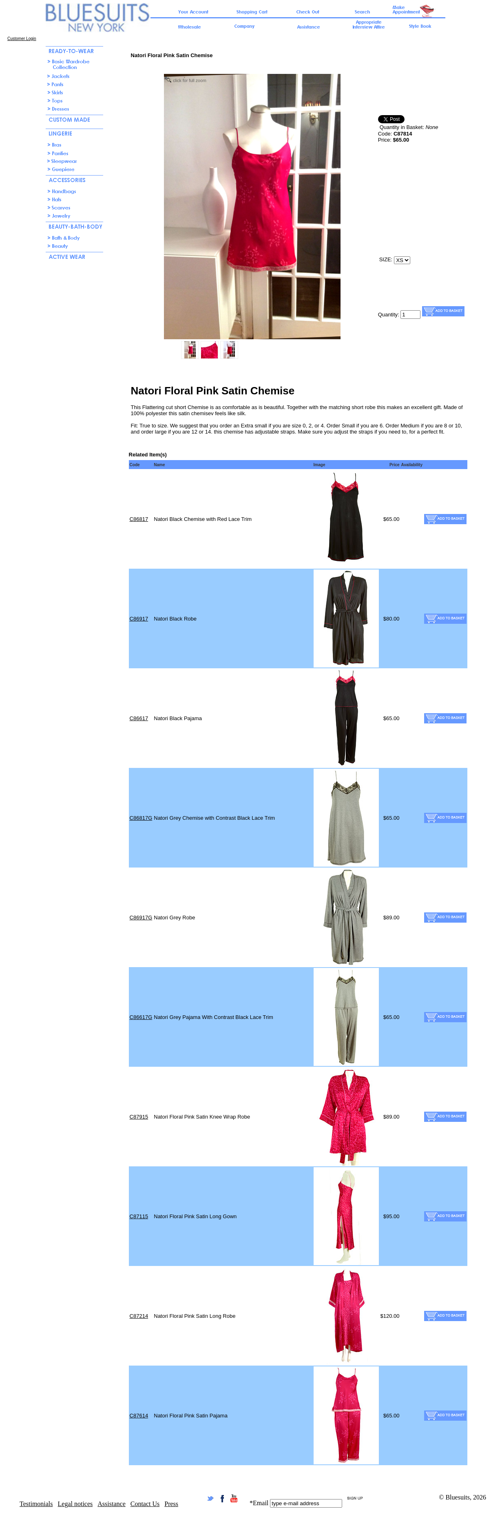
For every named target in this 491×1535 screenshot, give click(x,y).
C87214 (139, 1316)
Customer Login (21, 38)
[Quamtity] (410, 314)
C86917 (139, 619)
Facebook (222, 1498)
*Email (259, 1502)
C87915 (139, 1117)
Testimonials (36, 1503)
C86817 (139, 519)
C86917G (141, 917)
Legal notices (75, 1503)
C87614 (139, 1416)
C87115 (139, 1216)
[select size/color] (402, 260)
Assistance (111, 1503)
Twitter (210, 1498)
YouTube (234, 1498)
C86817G (141, 818)
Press (171, 1503)
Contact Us (145, 1503)
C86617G (141, 1017)
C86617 (139, 718)
